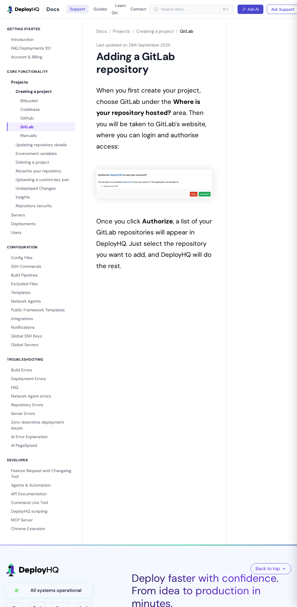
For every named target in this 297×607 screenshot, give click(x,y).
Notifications (23, 327)
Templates (20, 292)
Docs (101, 31)
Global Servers (24, 344)
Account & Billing (26, 56)
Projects (19, 82)
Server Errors (23, 413)
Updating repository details (41, 144)
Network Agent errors (31, 396)
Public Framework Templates (38, 309)
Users (16, 232)
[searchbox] (189, 9)
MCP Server (22, 520)
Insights (23, 197)
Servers (18, 215)
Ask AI (250, 9)
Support (77, 9)
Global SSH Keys (26, 336)
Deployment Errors (28, 378)
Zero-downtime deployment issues (37, 425)
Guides (100, 9)
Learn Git (119, 9)
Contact (138, 9)
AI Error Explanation (29, 436)
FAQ (14, 387)
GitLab (27, 126)
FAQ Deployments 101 (30, 48)
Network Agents (26, 301)
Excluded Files (24, 283)
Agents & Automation (31, 485)
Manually (28, 135)
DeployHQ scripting (29, 511)
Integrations (22, 318)
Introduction (22, 39)
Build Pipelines (24, 275)
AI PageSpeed (24, 445)
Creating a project (34, 91)
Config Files (21, 257)
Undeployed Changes (36, 188)
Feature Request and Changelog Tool (41, 473)
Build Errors (21, 370)
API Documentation (29, 493)
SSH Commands (26, 266)
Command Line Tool (29, 502)
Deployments (23, 223)
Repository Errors (27, 404)
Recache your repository (38, 171)
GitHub (27, 118)
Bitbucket (29, 100)
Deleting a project (32, 162)
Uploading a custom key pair (42, 179)
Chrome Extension (28, 528)
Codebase (30, 109)
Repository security (34, 205)
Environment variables (36, 153)
